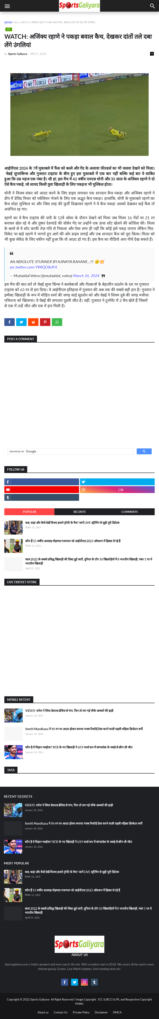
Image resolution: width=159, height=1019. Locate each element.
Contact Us (61, 1012)
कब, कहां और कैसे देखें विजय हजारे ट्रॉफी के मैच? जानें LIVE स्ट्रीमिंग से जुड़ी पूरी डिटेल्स (72, 522)
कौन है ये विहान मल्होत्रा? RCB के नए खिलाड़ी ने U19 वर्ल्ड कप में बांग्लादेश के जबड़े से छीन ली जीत (78, 747)
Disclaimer (101, 1012)
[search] (70, 451)
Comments (129, 511)
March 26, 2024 (86, 275)
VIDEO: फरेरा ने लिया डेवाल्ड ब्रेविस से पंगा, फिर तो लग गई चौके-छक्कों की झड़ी (69, 710)
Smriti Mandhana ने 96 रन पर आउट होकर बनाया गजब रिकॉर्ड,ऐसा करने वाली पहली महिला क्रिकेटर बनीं (84, 729)
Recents (79, 511)
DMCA (117, 1012)
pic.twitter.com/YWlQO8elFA (33, 267)
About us (43, 1012)
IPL (16, 22)
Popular (29, 511)
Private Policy (81, 1012)
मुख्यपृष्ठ (8, 22)
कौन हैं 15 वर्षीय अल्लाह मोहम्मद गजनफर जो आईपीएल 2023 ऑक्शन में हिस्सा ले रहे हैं (72, 541)
